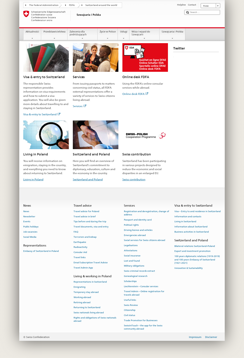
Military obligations (134, 265)
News (26, 211)
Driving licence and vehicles (138, 230)
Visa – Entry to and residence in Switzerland (197, 211)
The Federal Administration (43, 5)
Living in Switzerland (185, 221)
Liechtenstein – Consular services (141, 286)
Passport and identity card (138, 219)
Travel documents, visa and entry (91, 226)
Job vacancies (30, 231)
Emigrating (79, 287)
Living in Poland (33, 179)
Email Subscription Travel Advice (91, 262)
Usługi (123, 35)
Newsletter (29, 216)
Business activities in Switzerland (191, 231)
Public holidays (31, 226)
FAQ (76, 231)
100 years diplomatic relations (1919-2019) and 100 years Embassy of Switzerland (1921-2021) (197, 259)
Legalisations (131, 245)
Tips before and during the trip (90, 221)
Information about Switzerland (190, 226)
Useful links (130, 300)
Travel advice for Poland (86, 211)
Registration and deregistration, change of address (146, 213)
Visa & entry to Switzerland (41, 114)
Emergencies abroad (135, 235)
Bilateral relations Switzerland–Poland (194, 246)
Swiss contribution (133, 179)
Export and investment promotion (192, 251)
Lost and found (132, 260)
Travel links (80, 257)
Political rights (131, 225)
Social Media (29, 237)
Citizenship (129, 310)
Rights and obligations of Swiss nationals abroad (95, 319)
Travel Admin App (83, 267)
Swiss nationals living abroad (89, 312)
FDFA (72, 5)
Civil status (129, 315)
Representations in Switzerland (90, 281)
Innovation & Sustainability (188, 268)
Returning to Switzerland (87, 307)
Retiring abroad (82, 302)
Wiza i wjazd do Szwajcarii (144, 35)
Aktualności (32, 35)
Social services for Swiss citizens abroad (144, 240)
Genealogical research (135, 276)
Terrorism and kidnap (85, 237)
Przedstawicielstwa (54, 35)
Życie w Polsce (108, 35)
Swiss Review (131, 305)
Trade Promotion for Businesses (140, 320)
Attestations (130, 250)
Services (79, 106)
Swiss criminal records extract (139, 271)
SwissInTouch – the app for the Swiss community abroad (143, 327)
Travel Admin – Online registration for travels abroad (144, 293)
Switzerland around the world (101, 5)
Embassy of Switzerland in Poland (41, 251)
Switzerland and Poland (88, 179)
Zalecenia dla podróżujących (82, 35)
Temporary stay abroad (86, 292)
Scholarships (130, 281)
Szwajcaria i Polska (172, 35)
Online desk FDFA (135, 93)
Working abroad (82, 297)
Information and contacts (187, 216)
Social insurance (132, 255)
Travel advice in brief (85, 216)
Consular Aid (80, 252)
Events (26, 221)
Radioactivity (80, 247)
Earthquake (80, 242)
